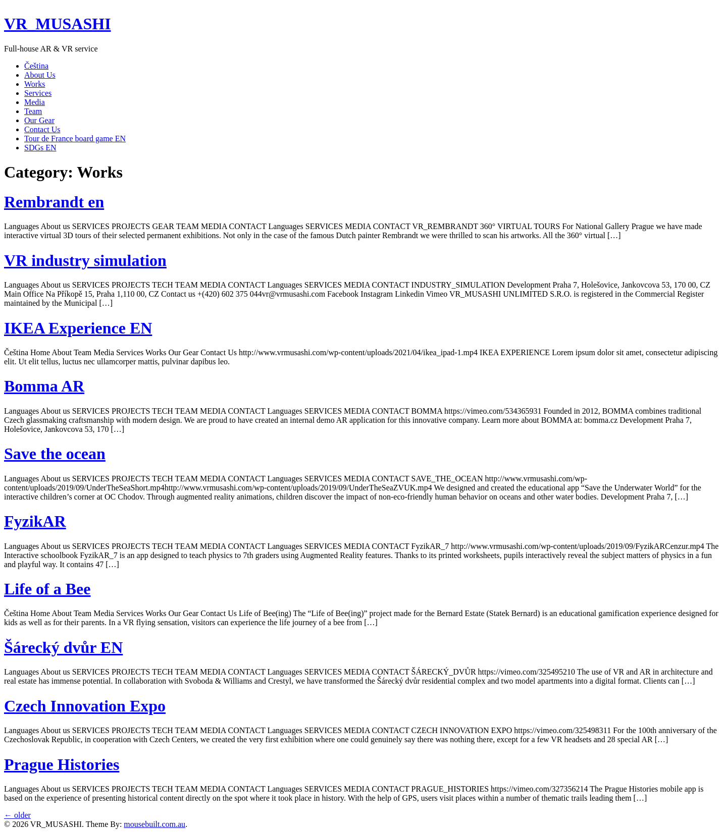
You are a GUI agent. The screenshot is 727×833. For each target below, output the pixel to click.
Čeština (36, 66)
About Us (40, 75)
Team (33, 111)
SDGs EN (40, 147)
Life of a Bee (47, 589)
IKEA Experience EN (78, 328)
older (17, 815)
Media (34, 102)
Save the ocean (55, 454)
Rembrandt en (54, 202)
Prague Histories (61, 764)
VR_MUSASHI (57, 24)
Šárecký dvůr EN (63, 647)
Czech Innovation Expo (85, 706)
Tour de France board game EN (75, 138)
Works (34, 84)
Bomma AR (44, 386)
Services (37, 93)
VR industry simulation (85, 260)
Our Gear (39, 120)
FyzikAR (35, 521)
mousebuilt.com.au (154, 824)
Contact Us (42, 129)
